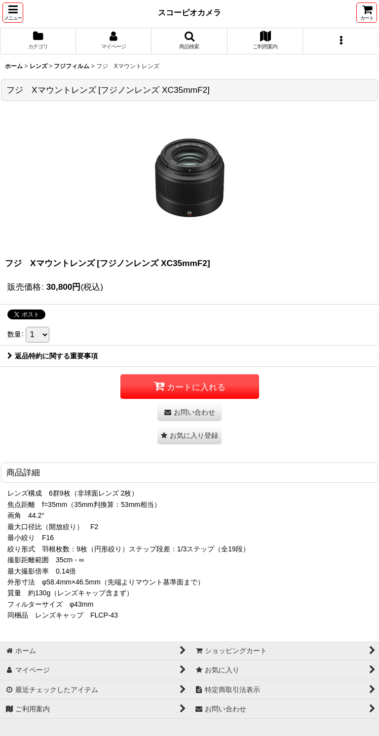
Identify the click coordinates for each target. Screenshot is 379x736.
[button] (12, 12)
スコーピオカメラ (189, 12)
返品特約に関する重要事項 (52, 356)
